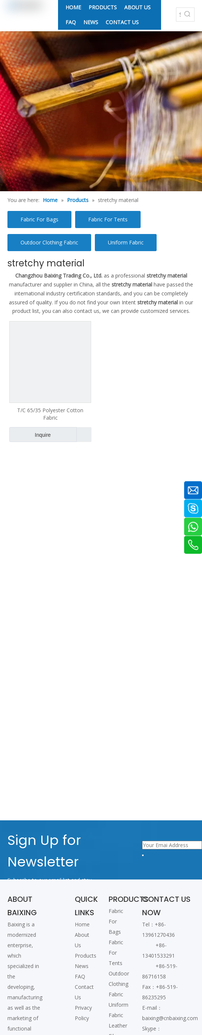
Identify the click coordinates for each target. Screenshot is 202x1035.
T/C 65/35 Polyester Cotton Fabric (50, 414)
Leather (118, 1025)
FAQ (80, 976)
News (82, 966)
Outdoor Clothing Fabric (49, 242)
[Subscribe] (143, 855)
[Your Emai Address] (172, 845)
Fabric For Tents (108, 219)
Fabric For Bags (39, 219)
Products (85, 955)
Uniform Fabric (126, 242)
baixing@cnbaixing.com (170, 1018)
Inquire (30, 434)
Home (82, 924)
